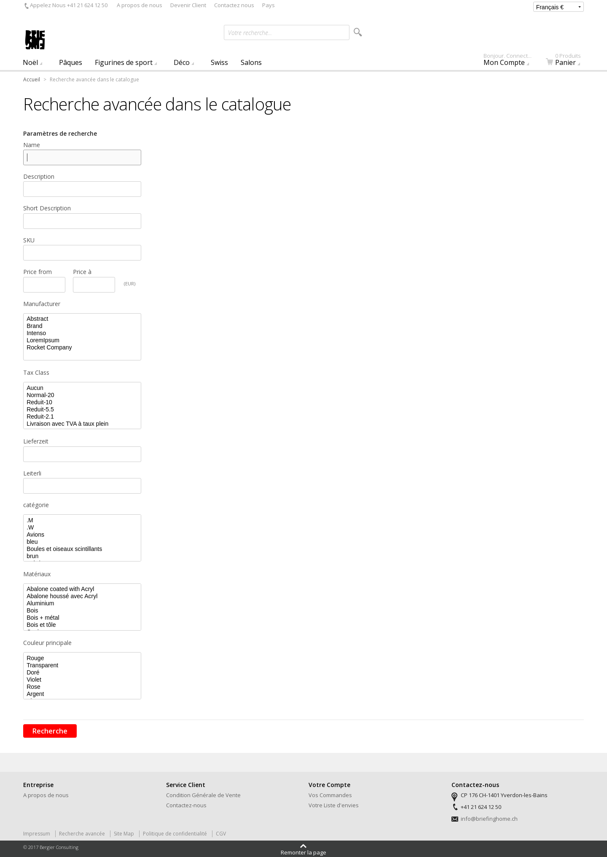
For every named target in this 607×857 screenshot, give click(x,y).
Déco (182, 62)
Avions (82, 534)
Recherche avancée (82, 833)
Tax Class (36, 372)
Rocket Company (82, 347)
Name (31, 145)
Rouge (82, 658)
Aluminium (82, 603)
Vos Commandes (330, 795)
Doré (82, 672)
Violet (82, 679)
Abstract (82, 318)
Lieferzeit (35, 441)
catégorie (36, 505)
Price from (37, 272)
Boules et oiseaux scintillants (82, 549)
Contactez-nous (186, 805)
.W (82, 527)
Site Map (124, 833)
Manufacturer (41, 304)
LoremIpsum (82, 340)
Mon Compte (511, 61)
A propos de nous (139, 5)
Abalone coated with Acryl (82, 589)
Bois (82, 610)
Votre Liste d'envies (334, 805)
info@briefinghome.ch (489, 818)
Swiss (219, 62)
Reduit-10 (82, 402)
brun (82, 556)
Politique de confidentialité (175, 833)
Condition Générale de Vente (203, 795)
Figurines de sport (124, 62)
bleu (82, 541)
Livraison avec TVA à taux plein (82, 423)
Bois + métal (82, 617)
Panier (568, 61)
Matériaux (37, 574)
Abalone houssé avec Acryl (82, 596)
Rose (82, 686)
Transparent (82, 665)
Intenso (82, 333)
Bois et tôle (82, 625)
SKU (29, 240)
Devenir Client (188, 5)
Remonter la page (303, 852)
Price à (82, 272)
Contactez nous (234, 5)
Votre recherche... (250, 33)
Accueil (31, 79)
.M (82, 520)
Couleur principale (47, 643)
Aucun (82, 388)
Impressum (36, 833)
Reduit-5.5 (82, 409)
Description (38, 176)
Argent (82, 694)
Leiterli (32, 473)
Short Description (47, 208)
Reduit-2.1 (82, 416)
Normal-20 (82, 395)
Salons (251, 62)
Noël (30, 62)
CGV (221, 833)
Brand (82, 326)
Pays (268, 5)
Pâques (70, 62)
